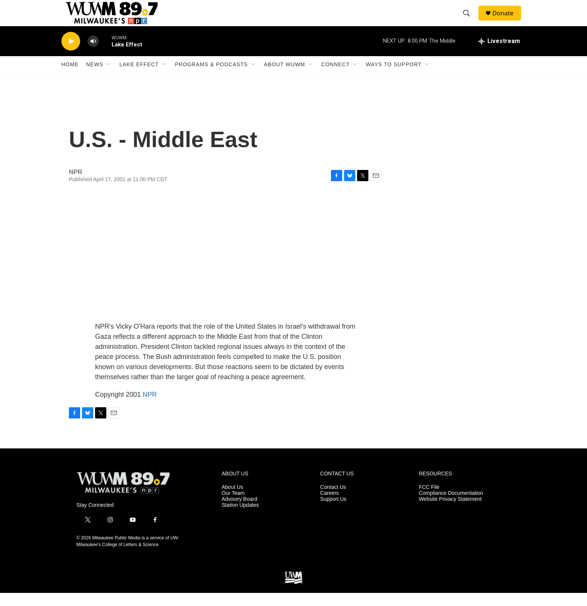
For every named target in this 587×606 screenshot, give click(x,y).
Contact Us (333, 500)
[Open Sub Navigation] (109, 78)
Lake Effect (139, 78)
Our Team (233, 506)
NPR (150, 407)
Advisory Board (239, 512)
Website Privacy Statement (450, 512)
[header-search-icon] (469, 19)
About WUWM (284, 78)
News (94, 78)
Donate (506, 20)
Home (70, 78)
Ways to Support (394, 78)
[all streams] (499, 54)
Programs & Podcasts (211, 78)
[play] (71, 54)
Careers (329, 506)
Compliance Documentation (451, 506)
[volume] (93, 54)
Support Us (333, 512)
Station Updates (240, 518)
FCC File (429, 500)
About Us (232, 500)
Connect (335, 78)
